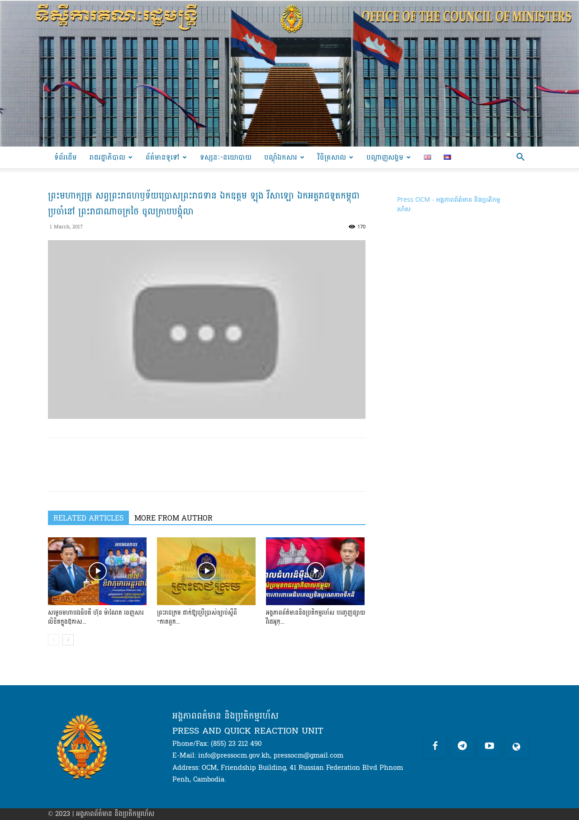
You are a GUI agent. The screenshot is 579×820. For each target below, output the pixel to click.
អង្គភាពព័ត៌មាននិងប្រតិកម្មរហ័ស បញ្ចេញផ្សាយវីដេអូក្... (315, 617)
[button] (520, 158)
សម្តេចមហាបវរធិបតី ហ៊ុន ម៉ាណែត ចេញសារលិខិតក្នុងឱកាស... (96, 617)
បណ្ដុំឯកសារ (284, 157)
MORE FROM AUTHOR (173, 518)
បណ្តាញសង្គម (388, 157)
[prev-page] (53, 639)
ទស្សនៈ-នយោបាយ (226, 157)
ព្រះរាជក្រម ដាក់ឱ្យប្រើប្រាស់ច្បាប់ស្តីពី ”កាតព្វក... (197, 617)
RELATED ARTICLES (88, 518)
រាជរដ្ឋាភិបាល (111, 157)
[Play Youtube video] (206, 329)
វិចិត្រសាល (335, 157)
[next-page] (68, 639)
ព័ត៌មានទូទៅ (166, 157)
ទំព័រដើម (65, 157)
